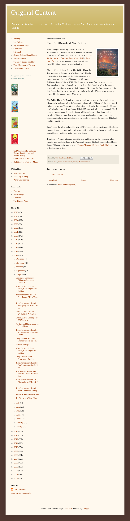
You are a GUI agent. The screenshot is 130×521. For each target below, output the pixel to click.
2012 (16, 439)
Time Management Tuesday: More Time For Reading (27, 389)
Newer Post (52, 180)
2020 (16, 236)
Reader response (84, 162)
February (20, 423)
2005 (16, 467)
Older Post (114, 180)
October (19, 267)
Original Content (33, 12)
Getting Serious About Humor (25, 55)
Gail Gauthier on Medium (24, 159)
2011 (16, 443)
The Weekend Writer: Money (27, 398)
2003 (16, 475)
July (18, 403)
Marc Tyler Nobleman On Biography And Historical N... (27, 382)
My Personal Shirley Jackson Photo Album (27, 325)
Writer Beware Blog (21, 180)
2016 (16, 252)
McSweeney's (19, 194)
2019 (16, 240)
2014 (55, 162)
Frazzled (17, 191)
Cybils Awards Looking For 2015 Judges (26, 319)
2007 (16, 459)
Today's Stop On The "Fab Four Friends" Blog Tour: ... (27, 297)
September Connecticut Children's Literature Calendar (25, 280)
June (18, 407)
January (19, 427)
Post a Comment (56, 174)
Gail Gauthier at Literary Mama (26, 162)
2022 (16, 228)
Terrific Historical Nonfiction (27, 394)
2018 (16, 244)
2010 (16, 447)
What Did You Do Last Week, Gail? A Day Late (26, 313)
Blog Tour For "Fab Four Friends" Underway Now (26, 339)
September (20, 271)
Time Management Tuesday (24, 65)
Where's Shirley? (22, 345)
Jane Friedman (19, 173)
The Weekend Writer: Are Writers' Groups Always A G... (27, 373)
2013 (16, 435)
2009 (16, 451)
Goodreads (18, 49)
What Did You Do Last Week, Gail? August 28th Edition (26, 288)
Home (83, 180)
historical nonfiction (65, 162)
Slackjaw (17, 198)
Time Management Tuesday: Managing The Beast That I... (27, 305)
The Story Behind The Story (24, 62)
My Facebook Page (21, 45)
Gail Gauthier (19, 490)
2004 (16, 471)
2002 (16, 478)
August (19, 275)
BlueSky (17, 39)
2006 (16, 463)
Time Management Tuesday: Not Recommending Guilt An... (27, 365)
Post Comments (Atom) (67, 185)
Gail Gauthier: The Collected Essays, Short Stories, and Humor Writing (25, 153)
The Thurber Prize (21, 201)
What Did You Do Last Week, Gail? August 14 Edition (26, 350)
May (18, 411)
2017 (16, 248)
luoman (69, 508)
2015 (16, 256)
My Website (18, 42)
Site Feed (17, 52)
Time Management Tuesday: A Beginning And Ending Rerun (27, 332)
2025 (16, 216)
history (75, 162)
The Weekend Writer (22, 68)
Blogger (86, 508)
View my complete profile (21, 493)
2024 (16, 220)
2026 (16, 212)
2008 (16, 455)
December (20, 259)
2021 (16, 232)
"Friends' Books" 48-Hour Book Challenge (95, 145)
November (20, 263)
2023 (16, 224)
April (18, 415)
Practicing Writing (21, 177)
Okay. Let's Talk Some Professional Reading (25, 358)
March (19, 419)
